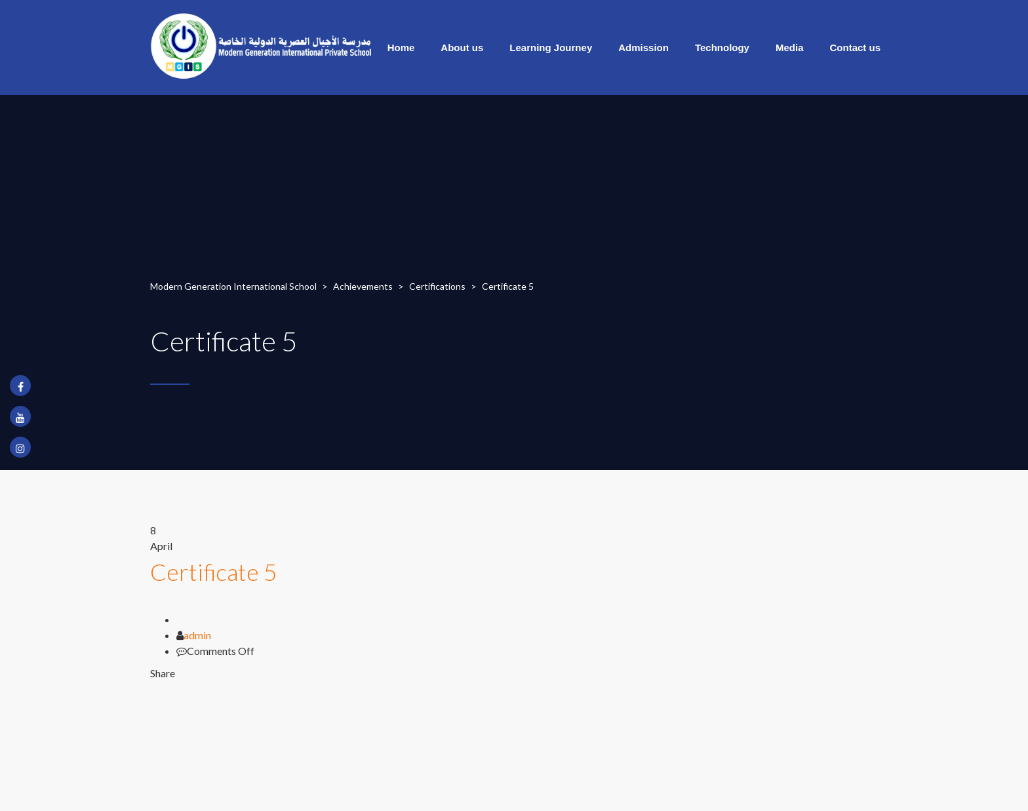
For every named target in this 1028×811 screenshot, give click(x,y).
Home (401, 47)
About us (462, 47)
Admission (643, 47)
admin (197, 635)
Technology (722, 47)
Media (790, 47)
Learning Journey (550, 47)
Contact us (854, 47)
